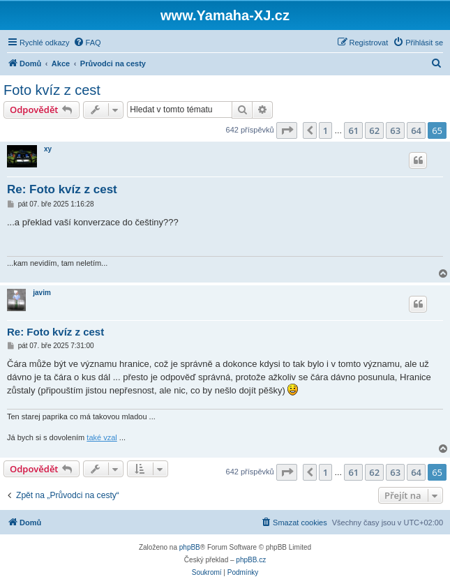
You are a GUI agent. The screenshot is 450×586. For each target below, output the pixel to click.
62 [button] (374, 130)
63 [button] (395, 130)
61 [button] (353, 130)
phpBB (189, 547)
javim (42, 292)
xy (48, 149)
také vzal (102, 437)
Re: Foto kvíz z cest (62, 189)
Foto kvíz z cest (51, 90)
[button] (286, 130)
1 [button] (325, 130)
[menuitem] (87, 42)
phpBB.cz (251, 560)
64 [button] (416, 130)
